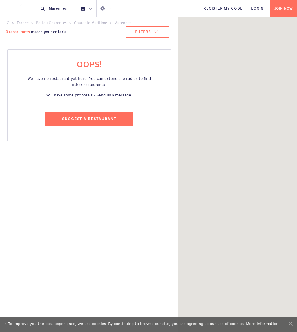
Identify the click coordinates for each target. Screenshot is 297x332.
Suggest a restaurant (89, 119)
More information (262, 324)
